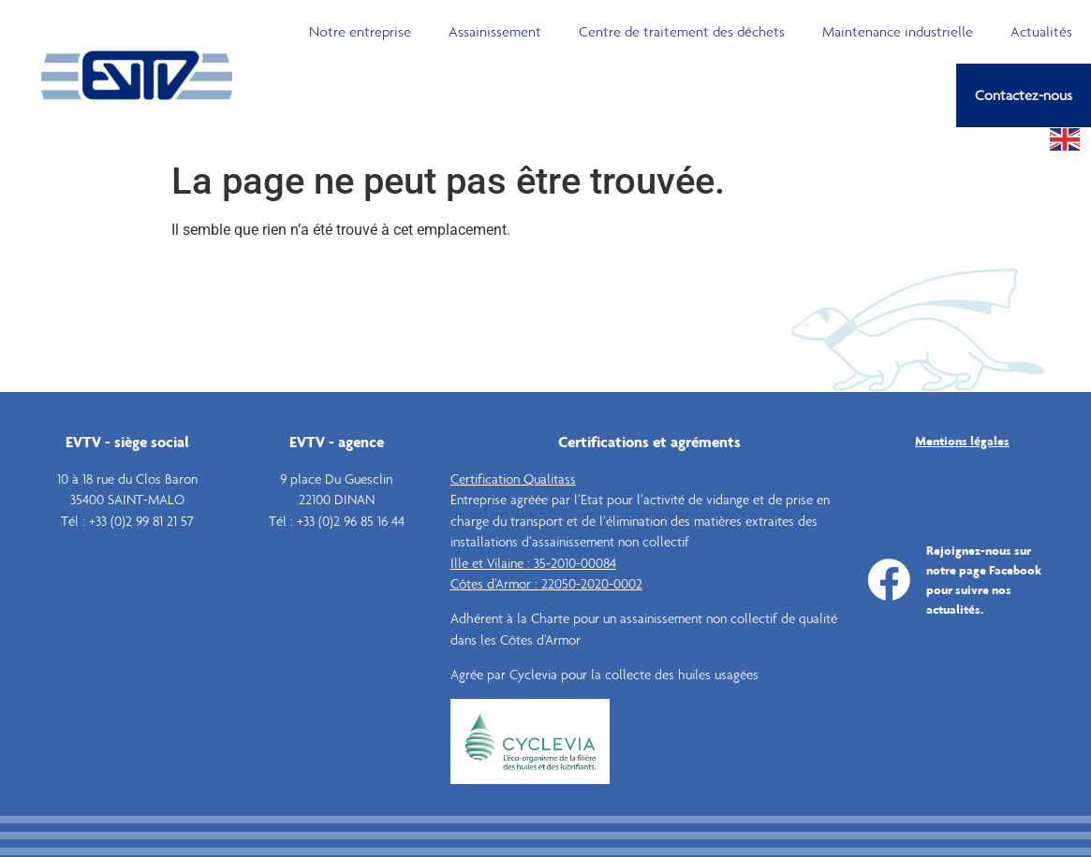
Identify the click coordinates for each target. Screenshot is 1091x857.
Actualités (1041, 31)
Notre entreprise (360, 31)
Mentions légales (962, 440)
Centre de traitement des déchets (682, 31)
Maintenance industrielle (897, 31)
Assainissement (495, 31)
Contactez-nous (1023, 95)
